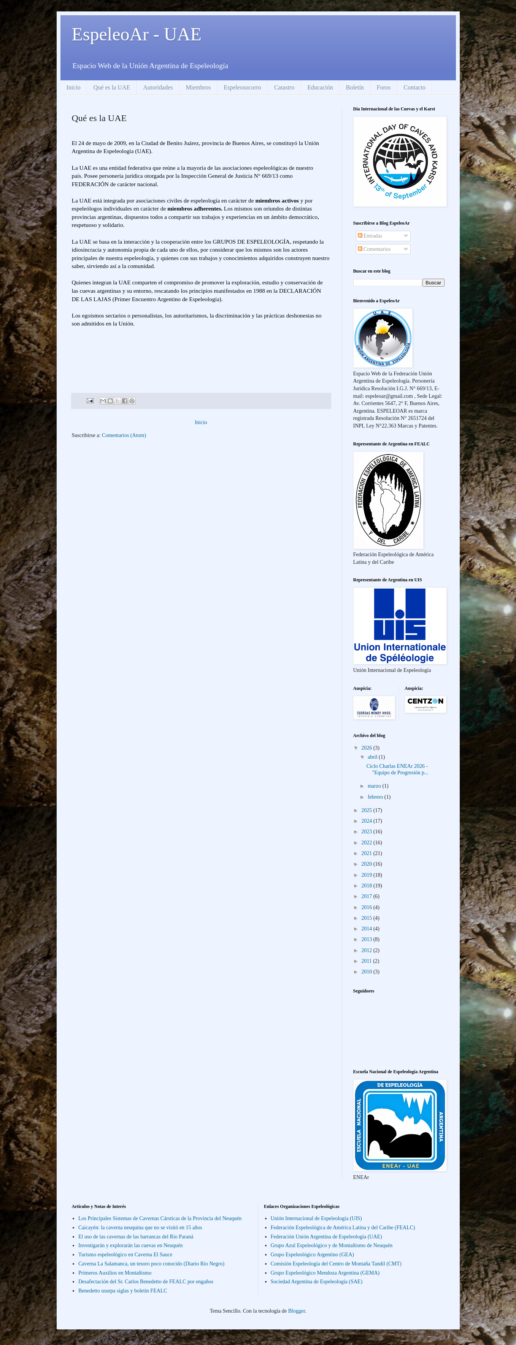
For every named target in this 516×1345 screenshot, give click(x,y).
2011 (367, 961)
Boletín (355, 87)
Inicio (74, 87)
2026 (367, 748)
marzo (375, 786)
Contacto (414, 87)
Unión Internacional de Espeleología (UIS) (316, 1218)
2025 (367, 810)
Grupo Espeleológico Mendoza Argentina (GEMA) (325, 1273)
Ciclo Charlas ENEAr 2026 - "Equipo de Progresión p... (397, 769)
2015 (367, 918)
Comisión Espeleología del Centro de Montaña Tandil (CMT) (336, 1264)
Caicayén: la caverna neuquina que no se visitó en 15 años (140, 1227)
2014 (367, 929)
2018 (367, 886)
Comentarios (374, 249)
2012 (367, 950)
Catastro (284, 87)
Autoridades (158, 87)
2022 (367, 843)
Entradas (370, 236)
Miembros (198, 87)
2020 (367, 864)
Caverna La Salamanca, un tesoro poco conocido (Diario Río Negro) (151, 1264)
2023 (367, 831)
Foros (384, 87)
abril (373, 757)
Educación (320, 87)
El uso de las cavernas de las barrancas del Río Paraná (135, 1237)
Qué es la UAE (112, 87)
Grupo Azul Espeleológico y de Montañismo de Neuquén (332, 1245)
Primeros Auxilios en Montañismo (115, 1273)
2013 (367, 939)
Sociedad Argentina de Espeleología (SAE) (317, 1281)
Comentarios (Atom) (124, 435)
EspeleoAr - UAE (137, 34)
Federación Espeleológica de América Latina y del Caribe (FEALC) (343, 1227)
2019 (367, 875)
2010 (367, 972)
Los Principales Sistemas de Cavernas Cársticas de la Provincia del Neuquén (159, 1218)
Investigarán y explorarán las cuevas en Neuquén (130, 1245)
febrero (376, 797)
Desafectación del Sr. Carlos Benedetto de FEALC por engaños (145, 1281)
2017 (367, 896)
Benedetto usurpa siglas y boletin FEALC (122, 1291)
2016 (367, 907)
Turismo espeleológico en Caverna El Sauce (125, 1254)
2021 (367, 853)
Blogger (296, 1311)
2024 (367, 821)
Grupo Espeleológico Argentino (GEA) (312, 1254)
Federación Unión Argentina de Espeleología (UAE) (326, 1237)
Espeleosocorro (242, 87)
